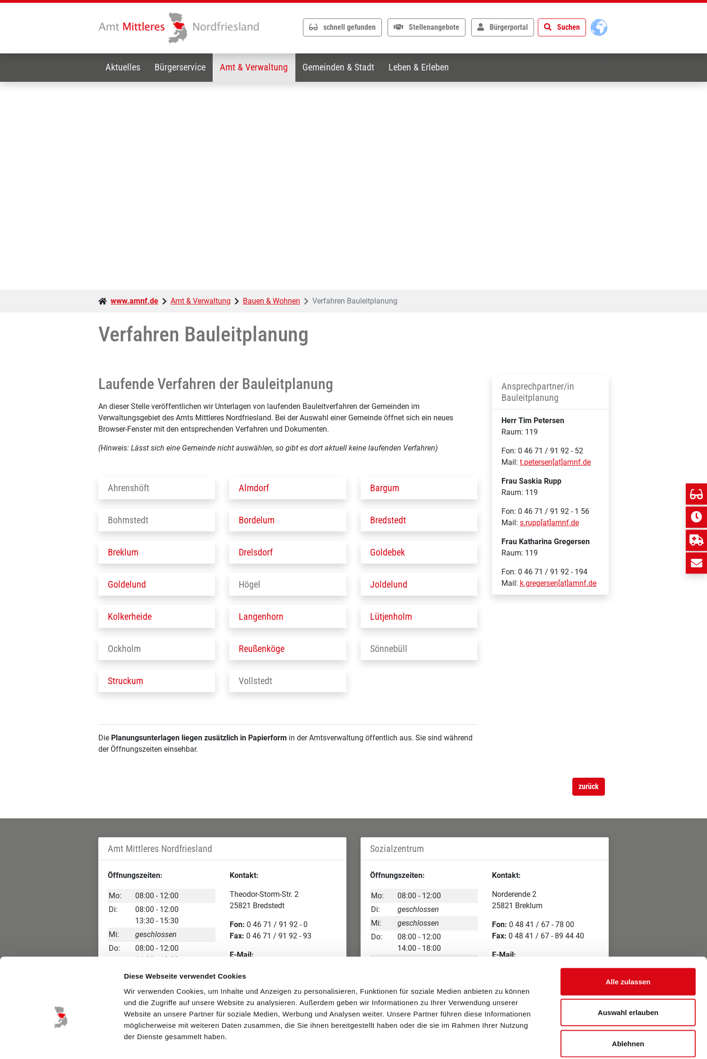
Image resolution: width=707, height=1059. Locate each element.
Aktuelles (123, 67)
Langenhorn (261, 616)
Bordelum (257, 520)
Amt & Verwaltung (256, 67)
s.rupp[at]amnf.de (549, 523)
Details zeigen (502, 1040)
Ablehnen (628, 997)
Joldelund (388, 584)
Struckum (125, 680)
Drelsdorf (256, 552)
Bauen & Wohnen (271, 300)
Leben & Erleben (422, 67)
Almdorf (254, 488)
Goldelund (127, 584)
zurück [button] (588, 786)
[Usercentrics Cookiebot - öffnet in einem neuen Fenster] (61, 1040)
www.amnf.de (134, 300)
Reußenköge (262, 648)
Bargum (384, 488)
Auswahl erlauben (628, 966)
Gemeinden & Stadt (341, 67)
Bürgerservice (181, 67)
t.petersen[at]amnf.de (555, 462)
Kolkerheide (130, 616)
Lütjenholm (391, 616)
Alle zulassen (627, 935)
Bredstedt (388, 520)
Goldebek (387, 552)
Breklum (123, 552)
